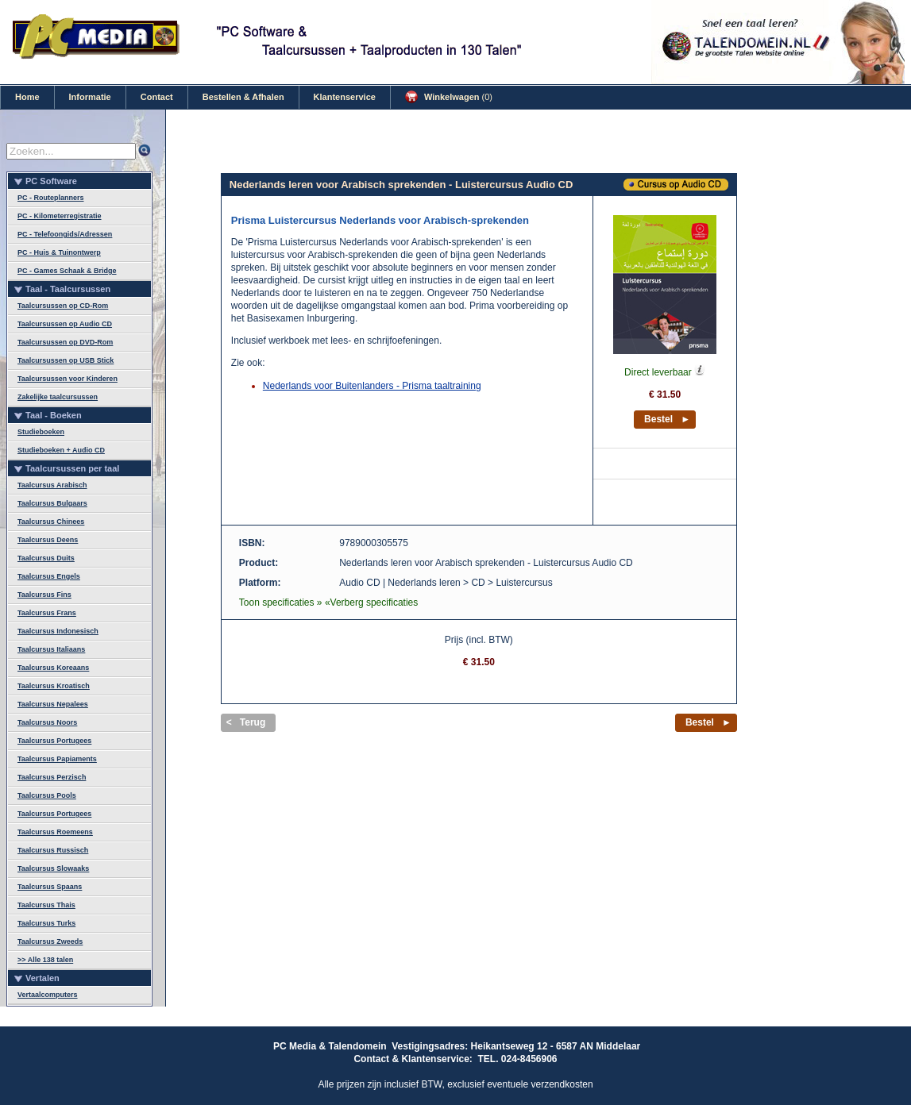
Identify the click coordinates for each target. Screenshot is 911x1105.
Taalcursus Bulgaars (52, 503)
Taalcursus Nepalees (52, 704)
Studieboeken (40, 432)
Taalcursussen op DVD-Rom (65, 342)
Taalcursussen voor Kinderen (67, 379)
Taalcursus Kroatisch (53, 686)
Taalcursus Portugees (54, 741)
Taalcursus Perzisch (51, 777)
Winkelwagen (448, 96)
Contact (157, 97)
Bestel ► (667, 419)
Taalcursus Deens (47, 540)
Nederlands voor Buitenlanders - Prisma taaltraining (372, 385)
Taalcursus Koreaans (53, 668)
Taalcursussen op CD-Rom (62, 306)
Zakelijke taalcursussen (57, 397)
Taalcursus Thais (46, 905)
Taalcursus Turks (46, 923)
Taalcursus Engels (48, 576)
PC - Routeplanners (50, 198)
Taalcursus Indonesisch (57, 631)
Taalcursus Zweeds (50, 941)
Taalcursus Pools (46, 795)
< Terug (245, 722)
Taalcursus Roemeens (55, 832)
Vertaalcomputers (47, 995)
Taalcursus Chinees (50, 522)
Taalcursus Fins (44, 595)
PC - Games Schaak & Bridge (67, 271)
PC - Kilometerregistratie (59, 216)
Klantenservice (345, 97)
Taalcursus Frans (46, 613)
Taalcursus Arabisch (52, 485)
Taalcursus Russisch (52, 850)
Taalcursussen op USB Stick (65, 360)
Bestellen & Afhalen (243, 97)
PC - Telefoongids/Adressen (64, 234)
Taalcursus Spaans (49, 887)
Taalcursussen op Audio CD (64, 324)
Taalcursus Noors (47, 722)
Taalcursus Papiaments (57, 759)
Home (27, 97)
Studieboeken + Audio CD (61, 450)
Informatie (90, 97)
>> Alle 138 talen (45, 960)
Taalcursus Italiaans (51, 649)
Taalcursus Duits (46, 558)
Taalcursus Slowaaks (53, 868)
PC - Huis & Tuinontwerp (59, 252)
